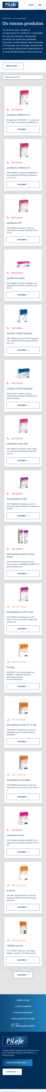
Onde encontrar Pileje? (16, 1063)
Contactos (10, 1072)
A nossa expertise (23, 1006)
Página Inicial (6, 18)
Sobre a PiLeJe (23, 1000)
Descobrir (21, 129)
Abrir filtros (11, 66)
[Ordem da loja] (23, 77)
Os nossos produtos (23, 1012)
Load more (21, 975)
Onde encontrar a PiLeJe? (23, 1019)
